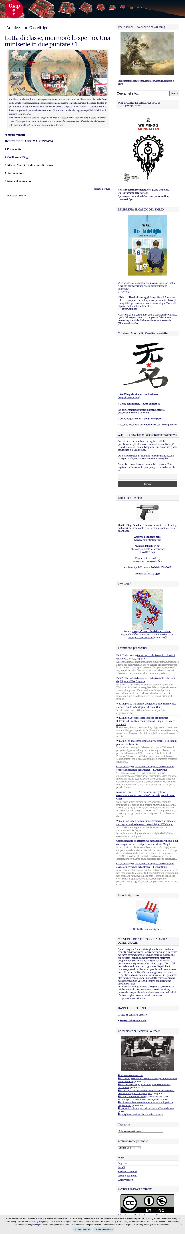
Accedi (121, 1167)
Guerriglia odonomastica (141, 637)
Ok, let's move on (82, 1229)
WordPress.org (125, 1179)
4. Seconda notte (15, 173)
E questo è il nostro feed (147, 558)
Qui (119, 193)
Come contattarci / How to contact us (140, 403)
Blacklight (36, 1224)
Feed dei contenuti (127, 1171)
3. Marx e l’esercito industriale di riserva (29, 165)
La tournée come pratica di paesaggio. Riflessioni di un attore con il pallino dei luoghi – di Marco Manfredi (145, 721)
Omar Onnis (122, 766)
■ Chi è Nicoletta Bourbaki (130, 1075)
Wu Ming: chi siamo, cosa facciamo (139, 394)
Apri (120, 189)
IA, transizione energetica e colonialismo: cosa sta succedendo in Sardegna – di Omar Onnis (145, 795)
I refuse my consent (104, 1229)
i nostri (148, 418)
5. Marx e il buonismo (18, 181)
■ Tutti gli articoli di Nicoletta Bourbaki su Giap (140, 1114)
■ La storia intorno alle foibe (131, 1096)
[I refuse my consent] (181, 1224)
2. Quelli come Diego (17, 157)
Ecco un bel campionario (133, 1020)
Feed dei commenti (127, 1175)
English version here (129, 397)
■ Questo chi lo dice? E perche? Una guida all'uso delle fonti (146, 1108)
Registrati (123, 1163)
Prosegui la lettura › (102, 189)
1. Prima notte (13, 149)
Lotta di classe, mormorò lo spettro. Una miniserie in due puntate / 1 (57, 41)
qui (153, 552)
